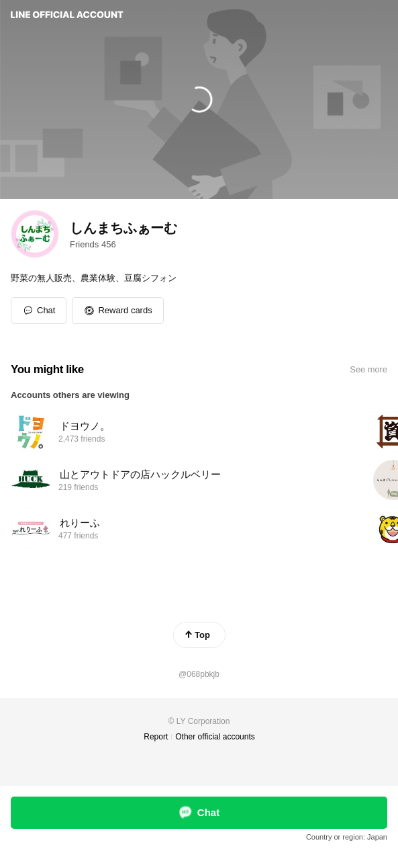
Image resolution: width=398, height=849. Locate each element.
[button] (117, 310)
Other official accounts (215, 736)
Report (156, 736)
